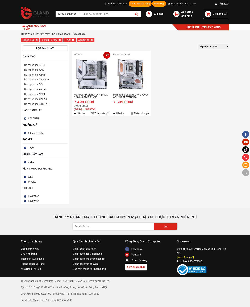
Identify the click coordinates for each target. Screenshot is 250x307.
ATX (30, 177)
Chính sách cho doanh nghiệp (89, 258)
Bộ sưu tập (159, 3)
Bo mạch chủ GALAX (35, 99)
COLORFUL (30, 39)
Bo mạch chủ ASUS (34, 74)
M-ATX (32, 181)
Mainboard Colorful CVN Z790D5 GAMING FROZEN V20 (131, 96)
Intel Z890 (33, 196)
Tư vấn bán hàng (140, 3)
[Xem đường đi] (185, 257)
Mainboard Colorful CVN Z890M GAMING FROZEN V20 (91, 96)
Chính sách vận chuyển (85, 263)
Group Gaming (136, 260)
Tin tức (190, 3)
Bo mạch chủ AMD (34, 69)
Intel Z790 (33, 201)
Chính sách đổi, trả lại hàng (87, 253)
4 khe (31, 162)
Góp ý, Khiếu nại (29, 253)
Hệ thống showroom (116, 3)
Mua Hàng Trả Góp (31, 268)
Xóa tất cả (85, 39)
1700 (69, 39)
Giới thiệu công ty (30, 248)
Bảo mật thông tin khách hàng (89, 268)
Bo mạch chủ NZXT (34, 94)
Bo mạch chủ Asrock (35, 89)
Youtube (133, 255)
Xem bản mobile (136, 267)
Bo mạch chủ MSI (33, 84)
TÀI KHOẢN (222, 4)
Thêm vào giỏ (101, 113)
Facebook (133, 249)
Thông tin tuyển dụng (32, 258)
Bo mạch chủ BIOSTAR (36, 104)
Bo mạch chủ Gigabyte (36, 79)
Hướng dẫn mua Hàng (33, 263)
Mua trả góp (175, 3)
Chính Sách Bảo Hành (84, 248)
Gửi (165, 226)
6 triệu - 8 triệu (51, 39)
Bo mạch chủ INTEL (34, 65)
